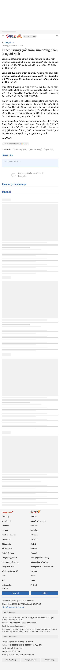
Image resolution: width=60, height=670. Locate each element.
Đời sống (34, 530)
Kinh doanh (6, 521)
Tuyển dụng (49, 660)
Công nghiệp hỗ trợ (9, 558)
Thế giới (8, 42)
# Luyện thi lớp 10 (30, 36)
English (34, 571)
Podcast (34, 585)
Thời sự (34, 517)
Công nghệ (6, 539)
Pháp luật (34, 539)
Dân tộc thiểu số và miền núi (42, 567)
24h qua (5, 588)
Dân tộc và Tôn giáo (38, 521)
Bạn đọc (34, 549)
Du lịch (33, 544)
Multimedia (6, 585)
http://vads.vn (14, 651)
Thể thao (5, 526)
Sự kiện (45, 593)
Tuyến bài (15, 593)
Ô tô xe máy (6, 544)
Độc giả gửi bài (30, 660)
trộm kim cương (35, 149)
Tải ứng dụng (11, 660)
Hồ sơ (33, 576)
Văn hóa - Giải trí (9, 535)
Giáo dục (34, 526)
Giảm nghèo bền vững (39, 562)
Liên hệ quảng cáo (9, 637)
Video (33, 580)
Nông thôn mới (8, 567)
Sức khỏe (34, 535)
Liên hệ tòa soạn (9, 612)
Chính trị (5, 517)
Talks (4, 576)
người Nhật (49, 149)
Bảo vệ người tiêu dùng (40, 558)
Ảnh (3, 580)
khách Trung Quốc (20, 149)
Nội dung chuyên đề (10, 571)
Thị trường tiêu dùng (10, 562)
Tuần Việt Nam (8, 553)
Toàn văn (34, 553)
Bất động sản (7, 549)
